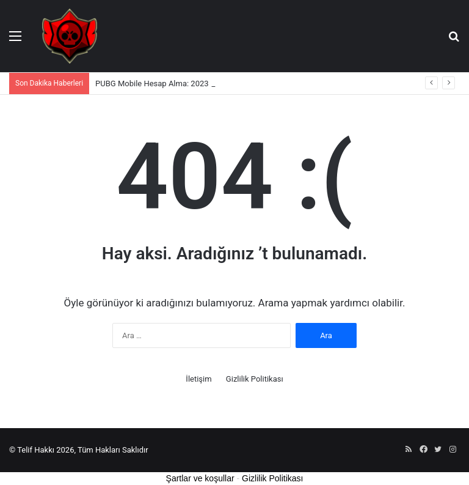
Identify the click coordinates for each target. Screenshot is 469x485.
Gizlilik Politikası (254, 378)
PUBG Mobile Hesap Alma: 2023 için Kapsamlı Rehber (190, 83)
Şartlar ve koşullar (200, 478)
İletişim (198, 378)
